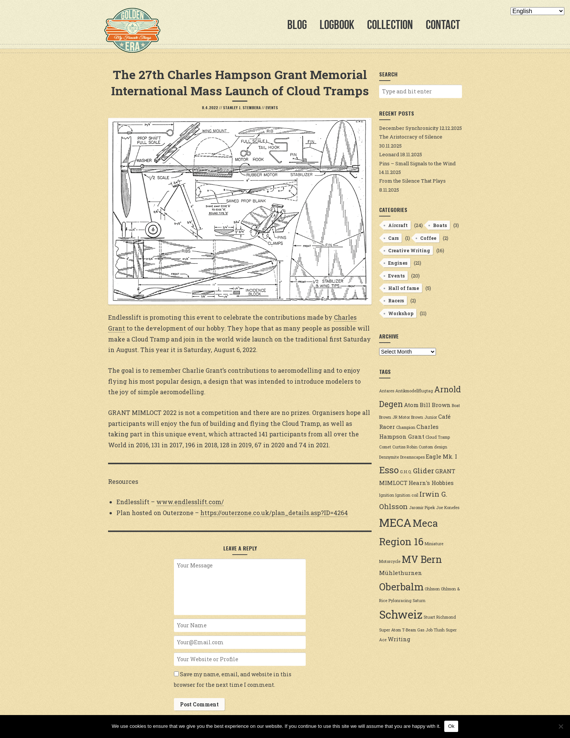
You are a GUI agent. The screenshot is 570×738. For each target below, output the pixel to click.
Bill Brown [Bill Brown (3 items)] (435, 405)
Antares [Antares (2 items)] (386, 390)
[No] (560, 726)
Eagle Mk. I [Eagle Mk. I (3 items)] (441, 456)
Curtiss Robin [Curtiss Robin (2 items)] (405, 447)
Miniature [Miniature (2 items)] (434, 543)
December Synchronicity (409, 128)
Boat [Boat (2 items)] (456, 405)
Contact (443, 25)
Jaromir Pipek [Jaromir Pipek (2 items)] (422, 507)
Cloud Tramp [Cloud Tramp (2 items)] (437, 437)
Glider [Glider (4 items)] (423, 470)
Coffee (428, 238)
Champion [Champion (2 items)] (405, 427)
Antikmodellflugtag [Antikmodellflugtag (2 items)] (414, 390)
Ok (451, 726)
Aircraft (398, 225)
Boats (440, 225)
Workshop (400, 313)
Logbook (337, 25)
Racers (396, 300)
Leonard (389, 154)
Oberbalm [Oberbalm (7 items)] (401, 586)
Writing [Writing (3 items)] (399, 639)
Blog (297, 25)
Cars (393, 238)
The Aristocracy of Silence (410, 136)
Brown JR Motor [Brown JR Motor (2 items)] (394, 417)
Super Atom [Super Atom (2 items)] (390, 630)
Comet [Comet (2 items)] (385, 447)
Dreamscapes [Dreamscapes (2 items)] (412, 457)
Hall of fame (403, 288)
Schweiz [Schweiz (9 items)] (400, 614)
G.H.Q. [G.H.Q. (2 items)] (406, 471)
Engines (397, 263)
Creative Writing (409, 250)
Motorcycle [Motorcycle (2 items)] (390, 561)
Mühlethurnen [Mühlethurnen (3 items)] (400, 572)
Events (271, 107)
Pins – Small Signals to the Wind (417, 163)
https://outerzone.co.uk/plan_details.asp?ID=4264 (274, 513)
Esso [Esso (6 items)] (389, 470)
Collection (390, 25)
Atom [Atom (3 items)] (411, 405)
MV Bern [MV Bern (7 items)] (422, 559)
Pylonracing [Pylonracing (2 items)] (400, 600)
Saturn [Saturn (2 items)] (419, 600)
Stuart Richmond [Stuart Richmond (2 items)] (440, 617)
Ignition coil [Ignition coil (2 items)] (406, 495)
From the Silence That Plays (412, 180)
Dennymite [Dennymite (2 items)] (389, 457)
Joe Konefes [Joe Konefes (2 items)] (447, 507)
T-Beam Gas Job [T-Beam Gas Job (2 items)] (417, 630)
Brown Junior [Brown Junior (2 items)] (424, 417)
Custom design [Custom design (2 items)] (433, 447)
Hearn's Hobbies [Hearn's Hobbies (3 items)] (431, 482)
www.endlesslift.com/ (190, 502)
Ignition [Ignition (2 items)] (386, 495)
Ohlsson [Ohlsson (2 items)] (432, 589)
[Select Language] (537, 11)
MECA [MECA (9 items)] (395, 522)
